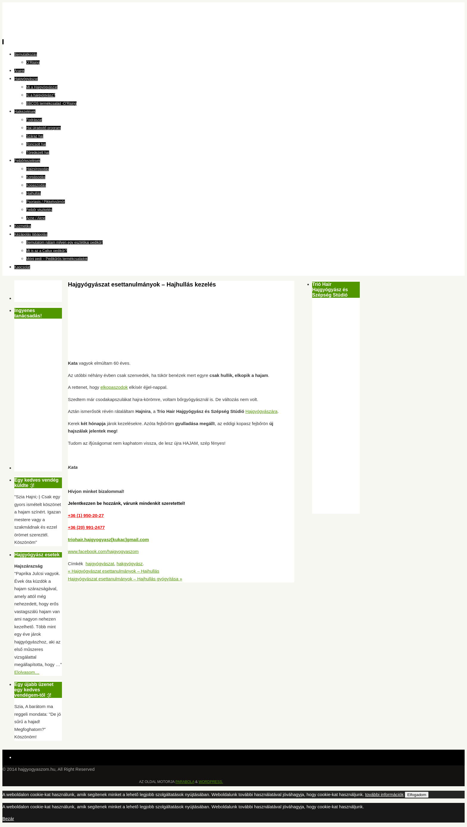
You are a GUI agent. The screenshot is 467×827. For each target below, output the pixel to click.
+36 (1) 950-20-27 (86, 515)
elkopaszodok (114, 387)
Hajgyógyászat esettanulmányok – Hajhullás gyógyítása (125, 578)
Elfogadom (416, 794)
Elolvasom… (26, 672)
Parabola (184, 782)
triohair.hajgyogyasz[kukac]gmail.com (108, 539)
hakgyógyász (129, 563)
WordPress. (211, 782)
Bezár (8, 818)
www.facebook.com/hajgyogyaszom (103, 551)
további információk (384, 794)
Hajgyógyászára (261, 411)
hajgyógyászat (99, 563)
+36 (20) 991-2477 (86, 527)
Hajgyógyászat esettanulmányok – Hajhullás (113, 571)
